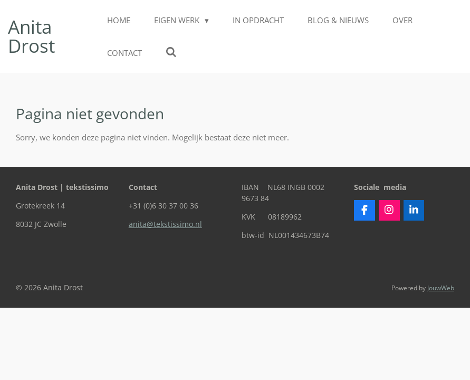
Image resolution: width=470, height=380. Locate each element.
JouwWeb (440, 288)
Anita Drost (31, 36)
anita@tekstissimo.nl (165, 224)
